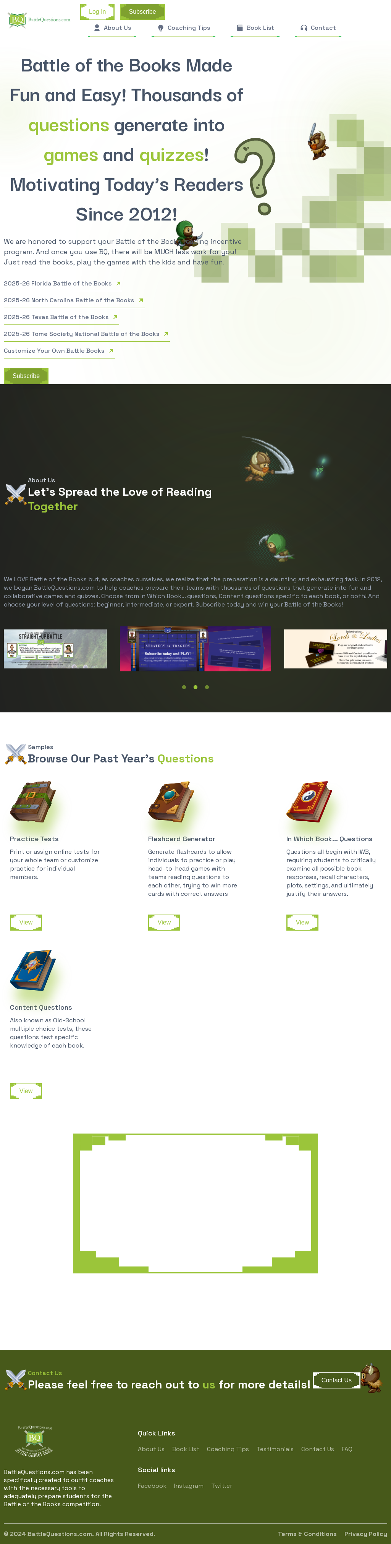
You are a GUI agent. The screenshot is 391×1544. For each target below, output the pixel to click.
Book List (185, 1449)
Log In (97, 11)
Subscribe (142, 11)
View (25, 922)
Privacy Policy (365, 1534)
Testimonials (275, 1449)
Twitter (221, 1486)
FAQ (347, 1449)
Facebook (152, 1486)
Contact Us (337, 1380)
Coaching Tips (228, 1449)
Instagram (189, 1486)
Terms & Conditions (307, 1534)
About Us (151, 1449)
